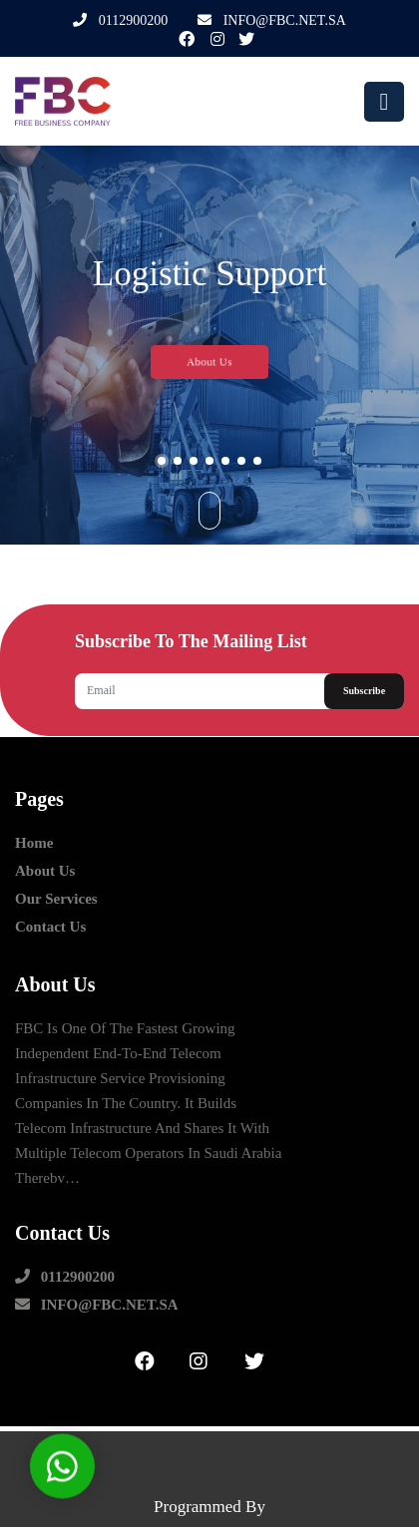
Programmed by (209, 1506)
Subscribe (364, 690)
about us (45, 871)
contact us (50, 927)
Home (34, 843)
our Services (56, 899)
